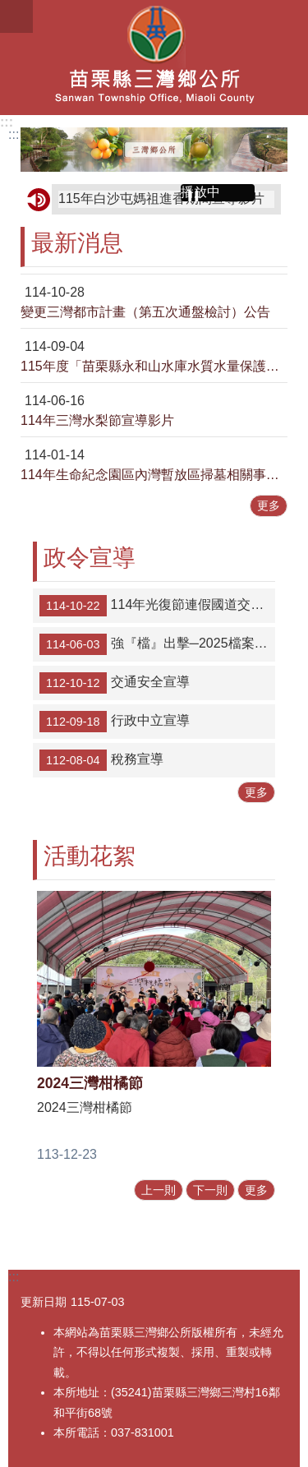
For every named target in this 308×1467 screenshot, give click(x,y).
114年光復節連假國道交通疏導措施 (157, 605)
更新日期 (44, 1301)
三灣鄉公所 (154, 57)
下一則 (210, 1190)
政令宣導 (90, 557)
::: (6, 122)
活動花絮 (90, 856)
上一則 (158, 1190)
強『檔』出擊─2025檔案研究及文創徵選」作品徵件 (157, 644)
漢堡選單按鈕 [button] (16, 16)
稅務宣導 (101, 760)
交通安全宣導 (114, 683)
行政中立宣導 (114, 721)
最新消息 (77, 243)
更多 (268, 505)
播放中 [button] (200, 192)
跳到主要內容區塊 (8, 8)
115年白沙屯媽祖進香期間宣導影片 (161, 198)
